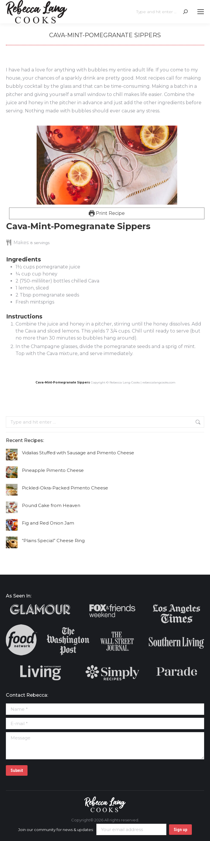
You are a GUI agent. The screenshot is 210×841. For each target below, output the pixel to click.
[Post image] (12, 454)
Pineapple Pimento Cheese (53, 470)
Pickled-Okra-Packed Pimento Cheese (65, 488)
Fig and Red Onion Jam (48, 523)
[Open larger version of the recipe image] (106, 165)
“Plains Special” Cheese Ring (53, 540)
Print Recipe (107, 213)
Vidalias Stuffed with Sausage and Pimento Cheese (78, 452)
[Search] (162, 12)
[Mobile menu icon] (200, 11)
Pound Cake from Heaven (51, 505)
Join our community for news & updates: (92, 829)
